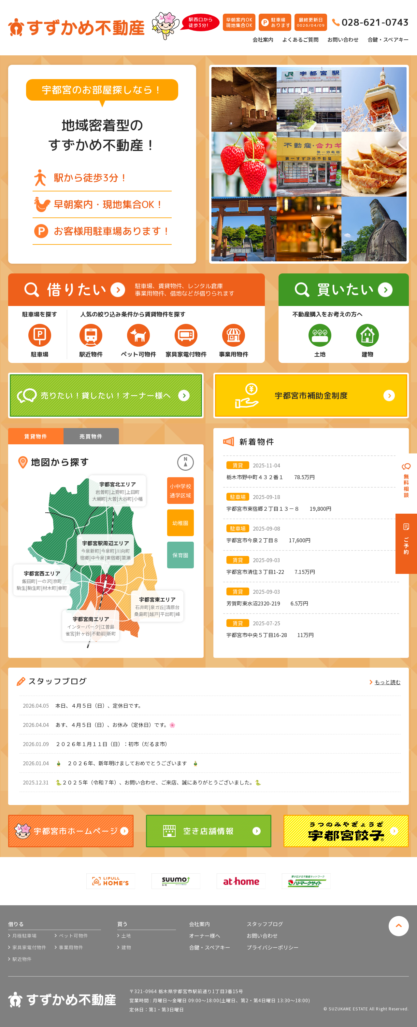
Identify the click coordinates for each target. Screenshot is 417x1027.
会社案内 (262, 39)
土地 (126, 935)
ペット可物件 (73, 935)
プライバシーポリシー (273, 947)
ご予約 (406, 546)
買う (122, 924)
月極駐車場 (24, 935)
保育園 (180, 555)
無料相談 (406, 486)
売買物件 (91, 436)
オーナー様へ (204, 935)
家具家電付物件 (29, 947)
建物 (126, 947)
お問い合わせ (343, 39)
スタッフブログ (265, 924)
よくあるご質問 (300, 39)
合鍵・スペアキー (388, 39)
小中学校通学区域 (180, 490)
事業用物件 (71, 947)
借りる (16, 924)
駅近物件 (22, 959)
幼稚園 (180, 523)
